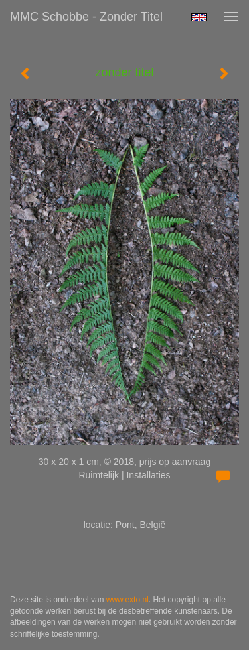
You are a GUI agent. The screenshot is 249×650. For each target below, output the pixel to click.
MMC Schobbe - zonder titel (86, 16)
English (199, 17)
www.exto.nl (127, 599)
